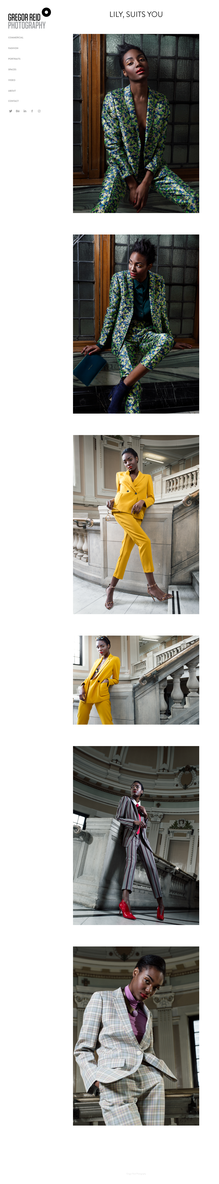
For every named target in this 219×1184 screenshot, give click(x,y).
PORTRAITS (14, 59)
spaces (12, 69)
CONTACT (13, 101)
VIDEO (11, 80)
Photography (141, 1173)
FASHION (13, 48)
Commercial (15, 37)
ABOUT (12, 91)
